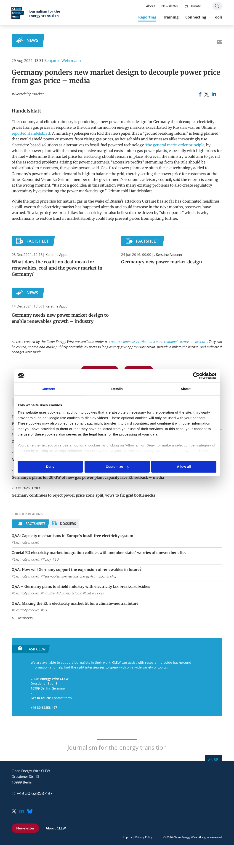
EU (57, 559)
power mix (41, 173)
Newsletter (169, 6)
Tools (217, 17)
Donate (195, 6)
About (150, 6)
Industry (49, 593)
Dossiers (68, 523)
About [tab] (186, 389)
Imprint (127, 837)
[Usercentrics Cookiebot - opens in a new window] (196, 375)
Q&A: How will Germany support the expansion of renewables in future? (76, 569)
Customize (117, 467)
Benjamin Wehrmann (62, 60)
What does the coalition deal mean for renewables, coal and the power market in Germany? (57, 268)
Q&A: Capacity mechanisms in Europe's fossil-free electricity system (72, 535)
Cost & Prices (94, 593)
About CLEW (56, 828)
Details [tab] (117, 389)
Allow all (184, 467)
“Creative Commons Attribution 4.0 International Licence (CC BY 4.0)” (157, 342)
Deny (50, 467)
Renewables (51, 576)
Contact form (62, 698)
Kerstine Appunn (58, 254)
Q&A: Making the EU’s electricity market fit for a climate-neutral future (75, 603)
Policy (47, 559)
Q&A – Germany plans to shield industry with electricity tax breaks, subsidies (81, 586)
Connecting (195, 17)
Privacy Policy (143, 837)
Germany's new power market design (161, 262)
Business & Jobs (69, 593)
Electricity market (29, 93)
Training (170, 17)
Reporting (147, 17)
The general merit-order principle (174, 145)
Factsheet (38, 241)
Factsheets (35, 523)
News (32, 40)
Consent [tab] (49, 389)
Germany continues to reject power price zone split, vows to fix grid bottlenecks (83, 495)
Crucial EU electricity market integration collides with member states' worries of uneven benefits (99, 552)
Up (216, 759)
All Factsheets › (23, 618)
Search (217, 6)
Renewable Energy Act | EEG (83, 576)
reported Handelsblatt (31, 133)
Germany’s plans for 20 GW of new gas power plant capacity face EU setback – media (88, 477)
